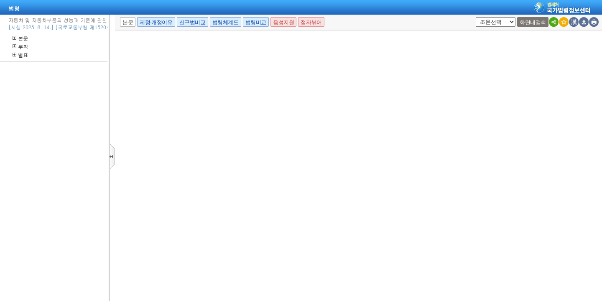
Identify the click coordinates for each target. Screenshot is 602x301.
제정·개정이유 (156, 22)
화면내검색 (533, 22)
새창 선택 (478, 17)
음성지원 (283, 22)
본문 (20, 38)
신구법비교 (192, 22)
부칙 (20, 46)
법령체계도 (225, 22)
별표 (20, 55)
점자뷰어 (311, 22)
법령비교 (255, 22)
